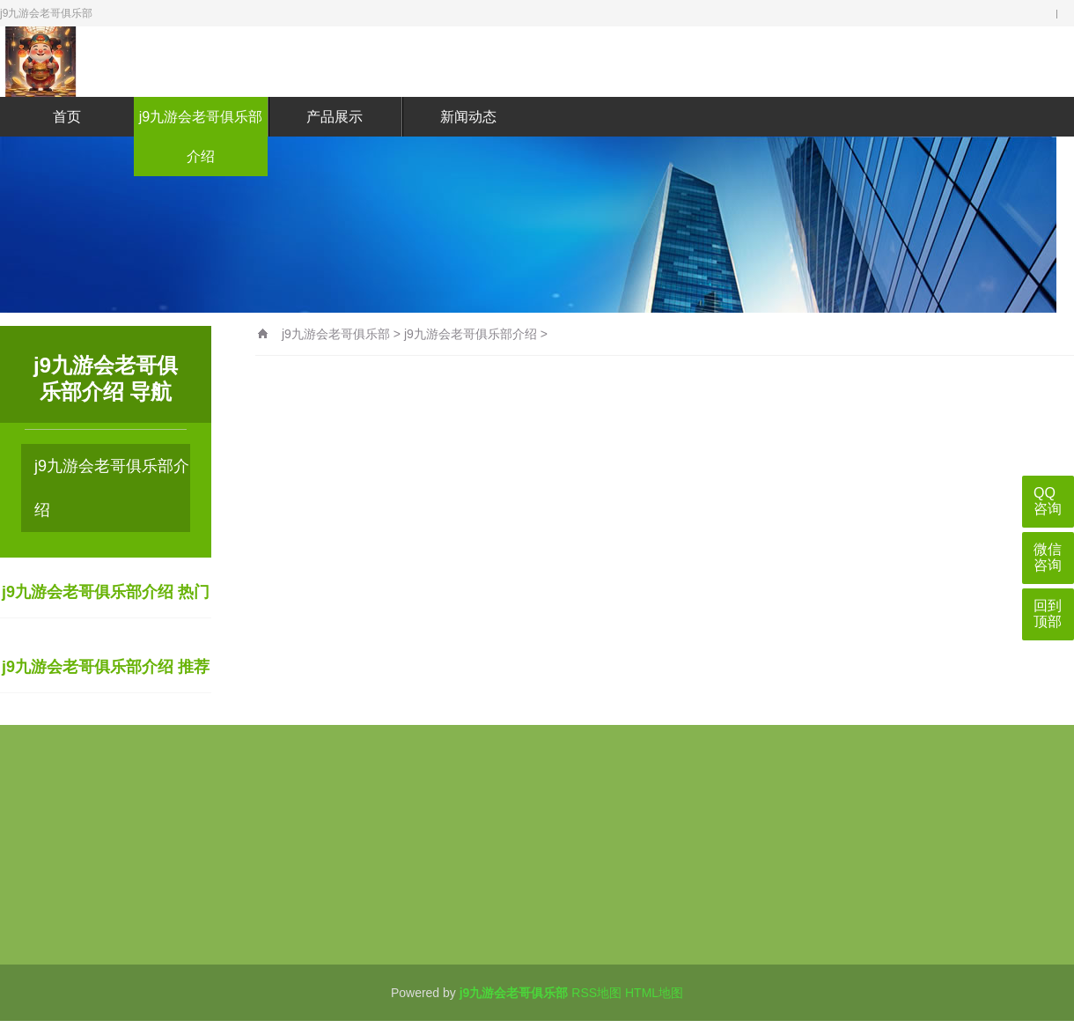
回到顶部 (1048, 613)
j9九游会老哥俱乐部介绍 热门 (106, 592)
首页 (67, 116)
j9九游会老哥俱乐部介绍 (200, 136)
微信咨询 (1048, 557)
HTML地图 (654, 993)
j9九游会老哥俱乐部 (336, 334)
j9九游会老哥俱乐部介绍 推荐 (106, 667)
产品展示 (334, 116)
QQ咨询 (1048, 500)
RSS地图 (596, 993)
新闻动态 (468, 116)
